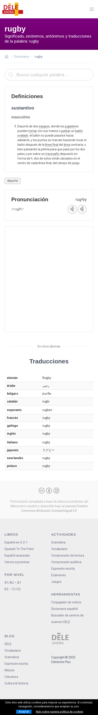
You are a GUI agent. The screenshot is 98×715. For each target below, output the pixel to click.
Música (9, 670)
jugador (70, 126)
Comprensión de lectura (67, 555)
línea (48, 144)
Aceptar (24, 711)
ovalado (22, 135)
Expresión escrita (63, 568)
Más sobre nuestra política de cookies (59, 711)
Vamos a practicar (17, 562)
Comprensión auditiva (66, 562)
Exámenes (58, 575)
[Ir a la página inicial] (8, 57)
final (55, 144)
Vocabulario (59, 549)
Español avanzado (17, 555)
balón (79, 131)
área (67, 144)
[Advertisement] (49, 279)
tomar (32, 131)
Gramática (58, 542)
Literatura (11, 677)
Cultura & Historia (16, 683)
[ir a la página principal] (12, 9)
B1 (19, 582)
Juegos (56, 581)
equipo (43, 126)
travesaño (52, 154)
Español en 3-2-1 (16, 542)
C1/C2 (16, 589)
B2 (6, 589)
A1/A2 (9, 582)
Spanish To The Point (19, 549)
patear (65, 131)
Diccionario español (64, 609)
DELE (8, 644)
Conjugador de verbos (66, 602)
